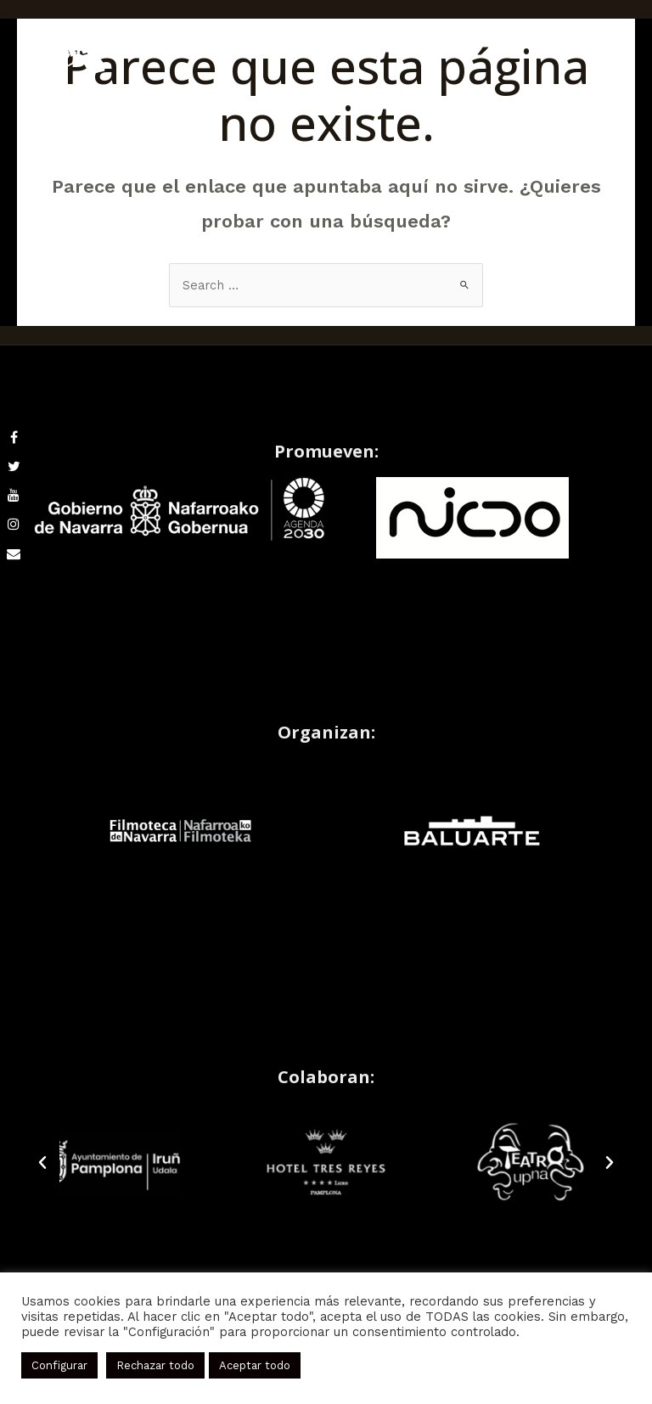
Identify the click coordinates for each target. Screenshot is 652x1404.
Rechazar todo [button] (155, 1365)
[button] (42, 1162)
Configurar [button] (59, 1365)
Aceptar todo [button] (254, 1365)
